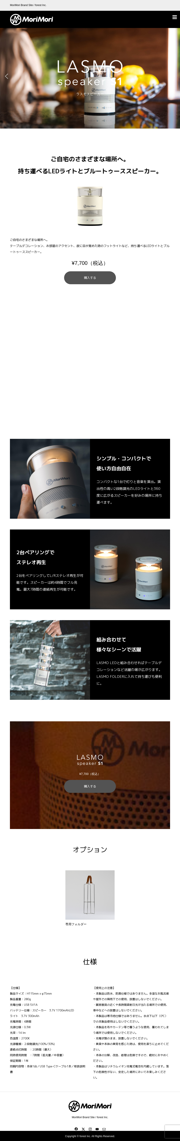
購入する (90, 278)
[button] (6, 76)
